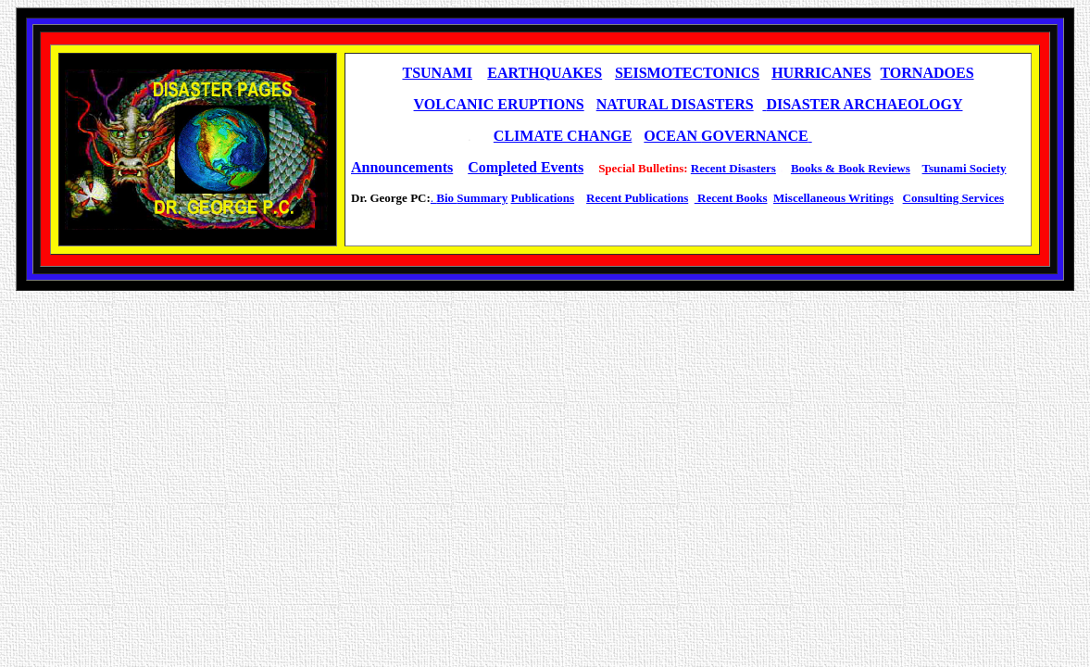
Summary (482, 198)
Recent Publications (637, 198)
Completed (502, 167)
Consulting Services (953, 198)
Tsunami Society (964, 168)
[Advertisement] (688, 227)
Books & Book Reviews (850, 168)
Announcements (402, 167)
